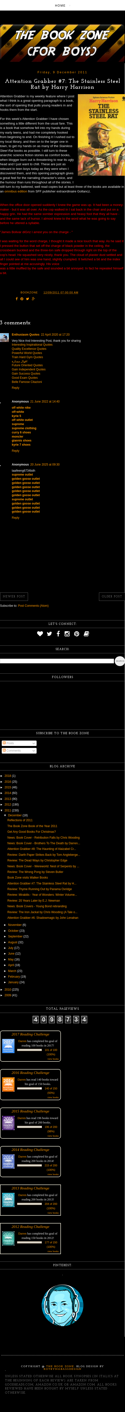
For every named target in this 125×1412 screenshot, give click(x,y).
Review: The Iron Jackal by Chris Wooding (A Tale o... (42, 912)
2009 (8, 995)
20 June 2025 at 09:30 (44, 464)
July (11, 948)
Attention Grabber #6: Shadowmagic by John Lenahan (42, 918)
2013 (8, 799)
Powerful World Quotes (27, 353)
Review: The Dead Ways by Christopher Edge (37, 860)
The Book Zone (60, 1366)
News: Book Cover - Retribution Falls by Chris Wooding (43, 837)
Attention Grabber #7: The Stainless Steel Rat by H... (41, 883)
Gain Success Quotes (26, 373)
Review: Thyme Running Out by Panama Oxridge (39, 889)
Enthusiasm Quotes (26, 334)
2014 (8, 793)
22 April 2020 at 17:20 (55, 334)
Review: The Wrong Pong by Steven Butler (35, 872)
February (14, 976)
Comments (12, 750)
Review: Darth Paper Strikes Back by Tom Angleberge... (43, 855)
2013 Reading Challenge (30, 1188)
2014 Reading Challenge (30, 1149)
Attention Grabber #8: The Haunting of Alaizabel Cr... (41, 849)
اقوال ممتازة (19, 361)
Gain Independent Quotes (28, 369)
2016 (8, 781)
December (15, 815)
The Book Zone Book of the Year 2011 (32, 826)
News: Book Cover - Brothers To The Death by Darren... (43, 843)
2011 (8, 810)
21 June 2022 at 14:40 (44, 401)
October (13, 931)
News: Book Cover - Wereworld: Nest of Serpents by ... (43, 866)
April (11, 965)
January (13, 982)
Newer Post (14, 596)
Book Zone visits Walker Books (27, 877)
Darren (22, 1041)
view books (53, 1059)
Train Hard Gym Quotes (27, 357)
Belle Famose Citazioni (27, 382)
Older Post (112, 596)
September (15, 936)
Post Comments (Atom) (33, 605)
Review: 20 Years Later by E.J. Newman (33, 900)
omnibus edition (15, 191)
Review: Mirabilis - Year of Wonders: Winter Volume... (42, 894)
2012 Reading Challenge (30, 1226)
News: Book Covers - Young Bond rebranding (37, 906)
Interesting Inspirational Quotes (32, 344)
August (13, 942)
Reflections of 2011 (20, 820)
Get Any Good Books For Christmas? (31, 831)
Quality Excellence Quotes (29, 349)
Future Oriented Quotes (27, 365)
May (11, 959)
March (12, 971)
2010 (8, 989)
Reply (15, 388)
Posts (8, 743)
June (11, 953)
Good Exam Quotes (25, 377)
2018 (8, 776)
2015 (8, 787)
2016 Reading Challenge (30, 1073)
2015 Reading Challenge (30, 1111)
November (15, 925)
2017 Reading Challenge (30, 1034)
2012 (8, 804)
